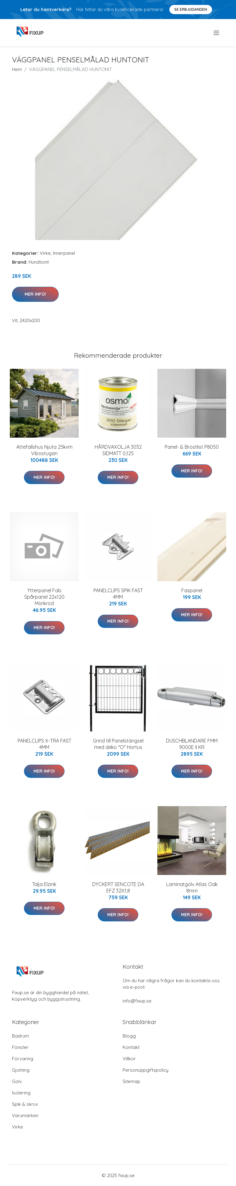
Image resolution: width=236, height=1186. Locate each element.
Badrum (20, 1036)
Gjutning (21, 1070)
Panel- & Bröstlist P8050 (192, 447)
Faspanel (191, 590)
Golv (17, 1081)
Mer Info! (35, 294)
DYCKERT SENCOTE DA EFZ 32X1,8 (118, 887)
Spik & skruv (25, 1104)
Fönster (20, 1047)
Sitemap (131, 1081)
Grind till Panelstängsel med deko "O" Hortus (118, 744)
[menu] (217, 32)
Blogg (129, 1036)
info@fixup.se (137, 1001)
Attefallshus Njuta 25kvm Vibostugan (44, 450)
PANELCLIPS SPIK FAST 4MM (118, 593)
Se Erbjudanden (190, 9)
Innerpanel (64, 253)
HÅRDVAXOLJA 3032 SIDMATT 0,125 (118, 450)
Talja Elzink (44, 884)
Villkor (129, 1059)
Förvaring (22, 1059)
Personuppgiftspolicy (145, 1070)
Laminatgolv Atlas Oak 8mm (192, 887)
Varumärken (25, 1115)
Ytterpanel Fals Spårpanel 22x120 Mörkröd (44, 596)
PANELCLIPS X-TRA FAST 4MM (44, 744)
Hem (17, 69)
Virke (45, 253)
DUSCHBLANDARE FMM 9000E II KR (192, 744)
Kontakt (131, 1047)
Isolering (21, 1093)
